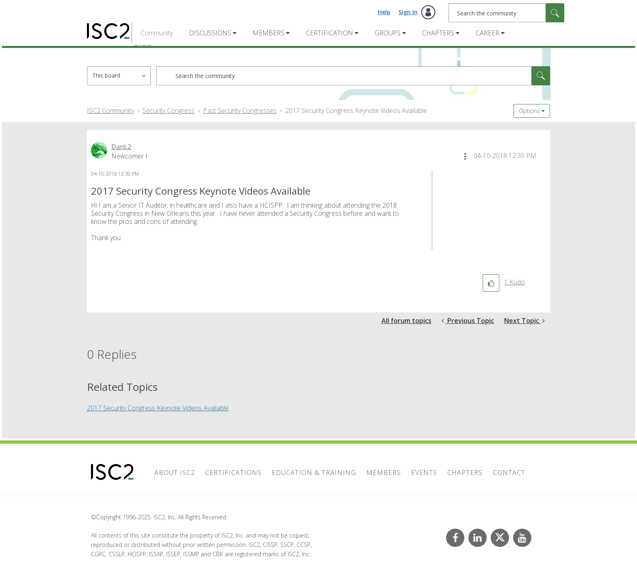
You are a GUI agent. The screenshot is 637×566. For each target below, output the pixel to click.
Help (384, 12)
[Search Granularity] (118, 76)
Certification (329, 32)
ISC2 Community (110, 110)
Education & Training (314, 472)
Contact (509, 472)
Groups (388, 32)
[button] (465, 156)
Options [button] (529, 111)
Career (487, 32)
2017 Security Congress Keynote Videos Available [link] (356, 110)
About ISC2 (174, 472)
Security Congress (169, 110)
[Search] (506, 12)
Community (157, 32)
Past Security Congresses (240, 110)
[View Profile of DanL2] (121, 146)
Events (424, 472)
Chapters (438, 32)
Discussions (210, 32)
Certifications (233, 472)
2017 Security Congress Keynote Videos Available (158, 407)
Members (268, 32)
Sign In (408, 12)
